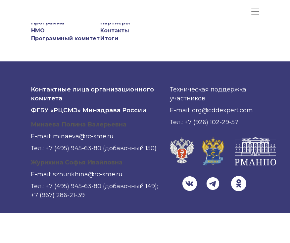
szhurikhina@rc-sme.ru (87, 174)
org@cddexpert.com (222, 110)
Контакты (114, 30)
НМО (38, 30)
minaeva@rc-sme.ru (83, 136)
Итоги (109, 38)
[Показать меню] (255, 11)
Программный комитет (65, 38)
